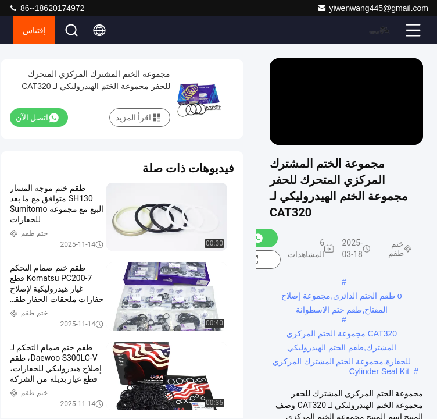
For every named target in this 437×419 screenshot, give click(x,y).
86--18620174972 (46, 8)
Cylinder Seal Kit (379, 371)
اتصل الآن (37, 117)
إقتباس (34, 30)
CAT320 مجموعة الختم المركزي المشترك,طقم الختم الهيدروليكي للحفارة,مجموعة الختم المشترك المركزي (342, 334)
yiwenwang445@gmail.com (372, 8)
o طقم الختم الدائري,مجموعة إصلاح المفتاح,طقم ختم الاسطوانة (341, 297)
